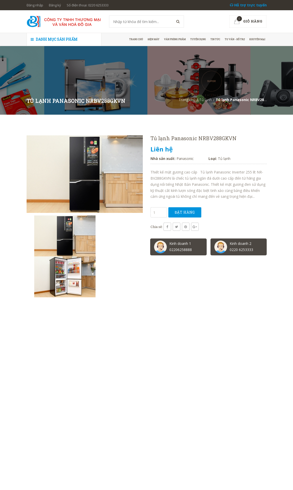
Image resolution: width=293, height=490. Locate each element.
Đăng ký (55, 5)
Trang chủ (136, 39)
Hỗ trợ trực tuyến (248, 5)
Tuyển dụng (198, 39)
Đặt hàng (185, 212)
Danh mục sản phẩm (54, 39)
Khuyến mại (257, 39)
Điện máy (153, 39)
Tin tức (215, 39)
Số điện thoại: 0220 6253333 (88, 5)
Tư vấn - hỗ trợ (235, 39)
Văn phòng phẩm (175, 39)
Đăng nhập (35, 5)
